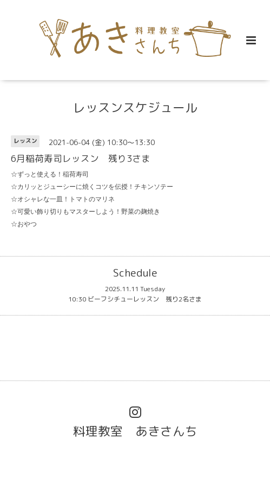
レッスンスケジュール (135, 107)
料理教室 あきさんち (135, 431)
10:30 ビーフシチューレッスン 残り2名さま (135, 299)
